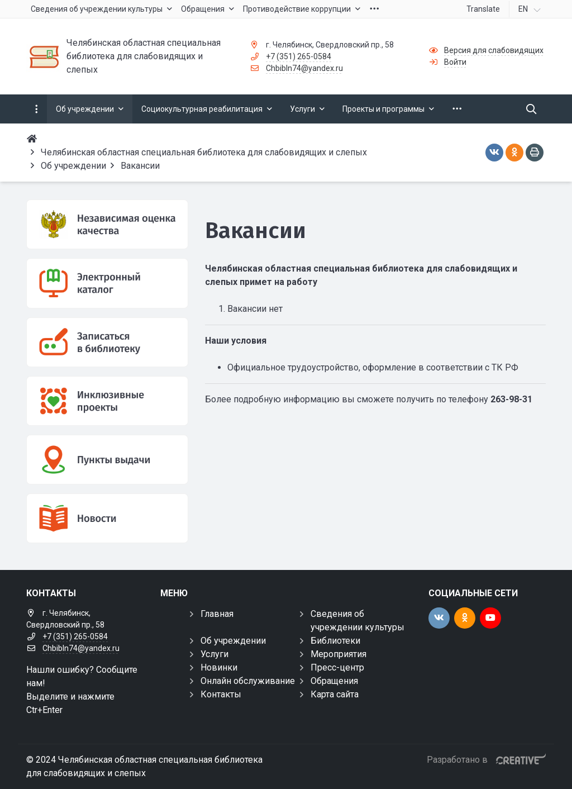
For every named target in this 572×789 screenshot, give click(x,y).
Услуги (214, 654)
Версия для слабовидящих (494, 50)
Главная (217, 614)
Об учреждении (233, 640)
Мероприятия (338, 654)
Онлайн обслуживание (248, 681)
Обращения (334, 681)
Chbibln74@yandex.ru (304, 68)
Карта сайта (335, 694)
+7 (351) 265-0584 (298, 56)
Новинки (219, 667)
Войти (455, 62)
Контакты (221, 694)
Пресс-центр (337, 667)
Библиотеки (335, 640)
